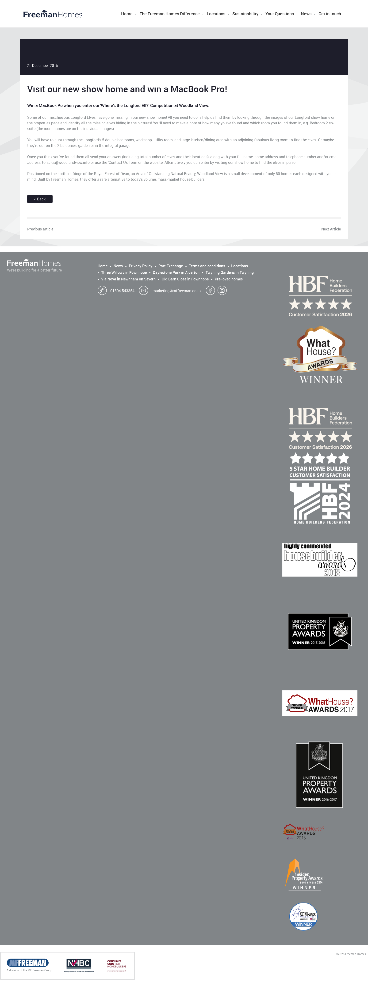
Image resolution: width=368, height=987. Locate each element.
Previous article (40, 229)
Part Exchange (170, 265)
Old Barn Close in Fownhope (185, 279)
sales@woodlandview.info (68, 162)
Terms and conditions (207, 265)
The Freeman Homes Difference (170, 13)
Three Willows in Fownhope (124, 272)
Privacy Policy (140, 265)
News (306, 13)
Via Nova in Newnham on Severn (128, 279)
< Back (40, 199)
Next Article (331, 229)
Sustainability (245, 13)
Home (127, 13)
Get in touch (329, 13)
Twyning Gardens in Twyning (230, 272)
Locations (216, 13)
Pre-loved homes (229, 279)
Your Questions (279, 13)
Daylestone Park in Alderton (176, 272)
